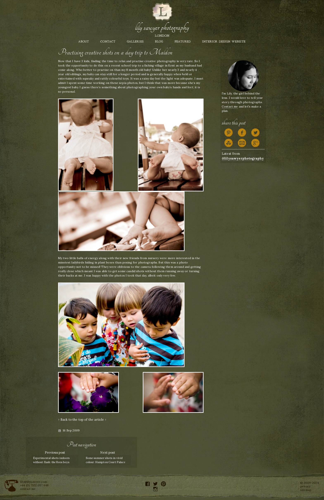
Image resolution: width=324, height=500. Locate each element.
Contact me (230, 106)
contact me (28, 489)
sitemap (305, 490)
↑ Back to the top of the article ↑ (82, 419)
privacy (305, 486)
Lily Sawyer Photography (162, 27)
